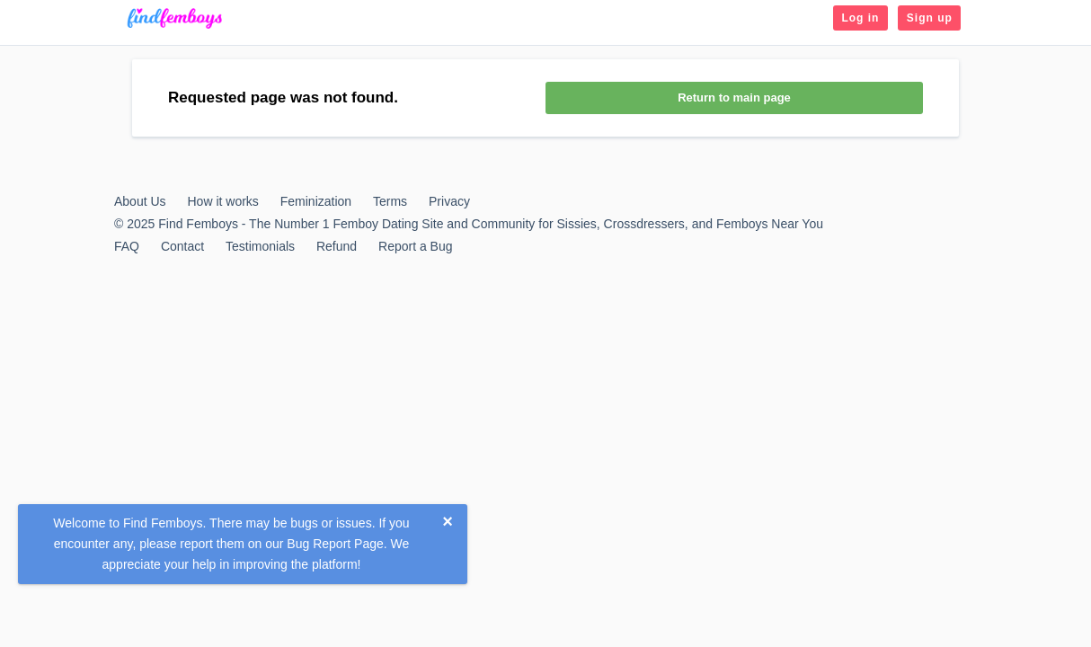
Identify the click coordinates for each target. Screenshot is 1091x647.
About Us (140, 201)
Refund (336, 246)
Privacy (449, 201)
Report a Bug (415, 246)
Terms (390, 201)
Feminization (315, 201)
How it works (222, 201)
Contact (182, 246)
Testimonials (260, 246)
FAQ (126, 246)
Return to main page (734, 97)
